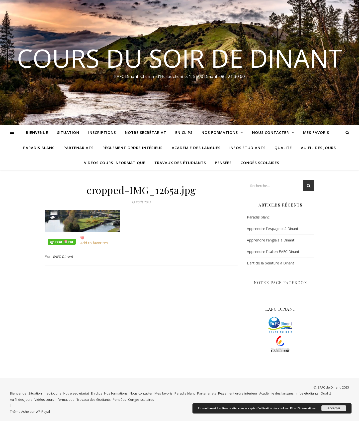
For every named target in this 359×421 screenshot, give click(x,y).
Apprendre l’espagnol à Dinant (272, 228)
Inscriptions (102, 132)
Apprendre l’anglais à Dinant (270, 239)
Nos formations (219, 132)
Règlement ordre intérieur (132, 147)
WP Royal (43, 411)
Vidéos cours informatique (114, 162)
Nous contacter (270, 132)
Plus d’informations (303, 408)
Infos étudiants (247, 147)
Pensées (223, 162)
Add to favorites (94, 242)
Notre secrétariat (145, 132)
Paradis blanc (39, 147)
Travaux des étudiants (180, 162)
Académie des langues (196, 147)
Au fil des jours (318, 147)
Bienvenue (37, 132)
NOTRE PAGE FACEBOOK (280, 282)
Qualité (283, 147)
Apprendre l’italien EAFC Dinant (273, 251)
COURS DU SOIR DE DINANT (179, 57)
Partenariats (78, 147)
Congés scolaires (260, 162)
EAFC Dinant (63, 256)
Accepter (333, 408)
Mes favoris (316, 132)
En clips (183, 132)
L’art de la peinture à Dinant (270, 262)
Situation (68, 132)
